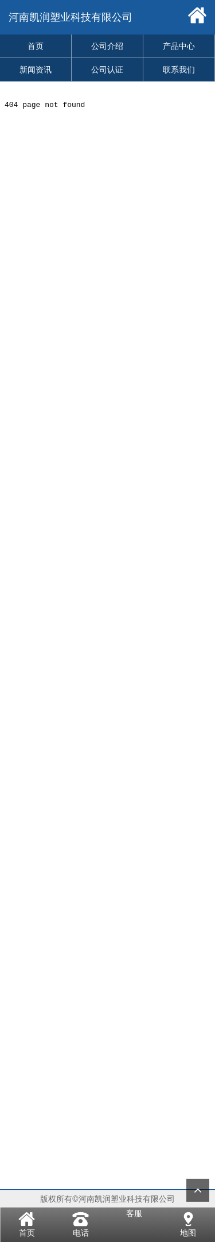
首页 (36, 46)
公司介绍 (107, 46)
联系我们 (179, 69)
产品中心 (179, 46)
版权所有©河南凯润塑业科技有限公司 (107, 1198)
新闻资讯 (35, 69)
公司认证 (107, 69)
